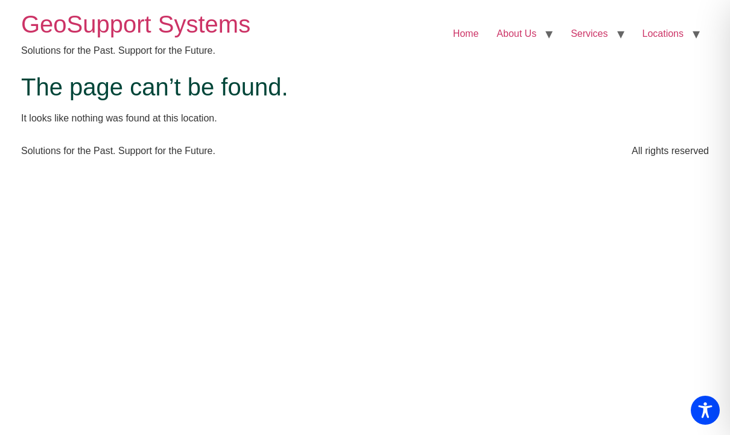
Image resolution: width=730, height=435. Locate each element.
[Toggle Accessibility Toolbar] (705, 410)
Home (466, 33)
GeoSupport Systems (135, 24)
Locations (663, 33)
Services (589, 33)
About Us (516, 33)
